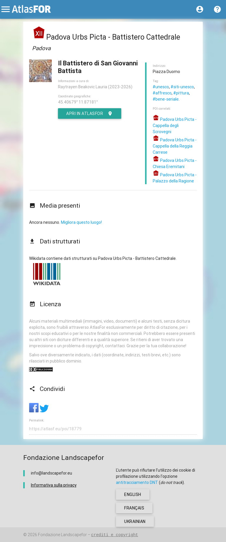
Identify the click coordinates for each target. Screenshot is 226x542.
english (132, 494)
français (134, 508)
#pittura (181, 93)
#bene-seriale (166, 99)
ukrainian (135, 521)
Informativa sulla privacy (54, 485)
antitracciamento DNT (137, 482)
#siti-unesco (182, 86)
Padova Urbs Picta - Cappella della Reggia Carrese (175, 146)
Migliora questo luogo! (81, 222)
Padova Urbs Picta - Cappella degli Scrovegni (175, 125)
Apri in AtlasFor (89, 113)
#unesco (161, 86)
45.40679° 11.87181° (78, 102)
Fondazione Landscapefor (62, 534)
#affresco (162, 93)
